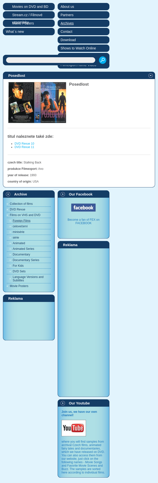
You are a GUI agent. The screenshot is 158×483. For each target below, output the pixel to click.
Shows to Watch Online (78, 48)
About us (67, 7)
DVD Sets (19, 271)
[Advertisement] (29, 320)
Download (68, 40)
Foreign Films (22, 220)
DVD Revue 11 (24, 147)
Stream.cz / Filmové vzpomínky (27, 16)
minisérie (18, 232)
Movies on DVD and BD (30, 7)
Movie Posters (19, 286)
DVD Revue (17, 209)
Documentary (21, 254)
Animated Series (23, 249)
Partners (67, 15)
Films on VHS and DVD (25, 215)
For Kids (18, 265)
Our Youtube (79, 403)
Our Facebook (81, 194)
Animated (19, 243)
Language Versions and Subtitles (28, 278)
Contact (66, 32)
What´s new (15, 32)
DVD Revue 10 (24, 143)
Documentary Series (26, 260)
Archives (67, 23)
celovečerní (20, 226)
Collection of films (21, 204)
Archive (20, 194)
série (16, 237)
